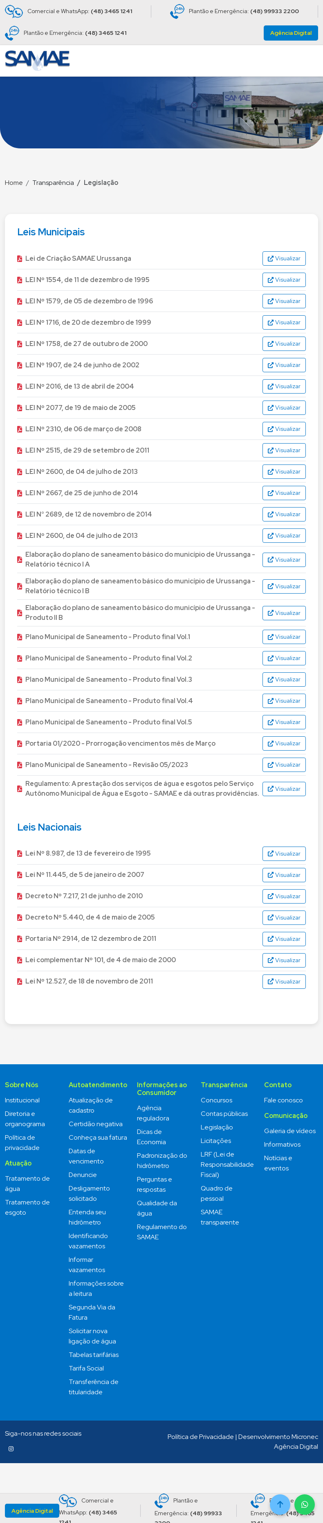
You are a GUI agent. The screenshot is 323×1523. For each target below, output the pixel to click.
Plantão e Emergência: (234, 11)
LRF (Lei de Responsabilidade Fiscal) (227, 1164)
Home (14, 182)
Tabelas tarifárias (94, 1354)
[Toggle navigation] (309, 61)
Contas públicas (224, 1113)
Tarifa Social (86, 1368)
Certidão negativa (96, 1124)
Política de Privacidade (201, 1436)
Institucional (22, 1100)
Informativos (282, 1144)
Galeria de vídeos (290, 1131)
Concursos (216, 1100)
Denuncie (83, 1174)
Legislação (217, 1127)
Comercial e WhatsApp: (68, 11)
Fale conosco (283, 1100)
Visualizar (284, 258)
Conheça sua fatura (98, 1137)
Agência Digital (291, 32)
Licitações (216, 1140)
